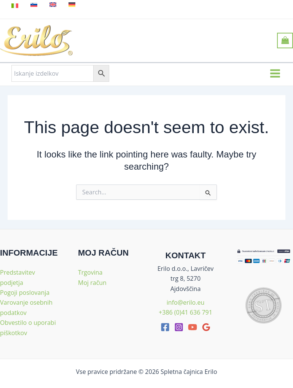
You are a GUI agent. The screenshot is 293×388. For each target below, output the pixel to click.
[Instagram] (178, 327)
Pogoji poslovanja (24, 292)
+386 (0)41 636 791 (185, 312)
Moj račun (92, 282)
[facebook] (165, 327)
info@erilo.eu (185, 302)
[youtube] (192, 327)
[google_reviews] (206, 327)
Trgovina (90, 272)
